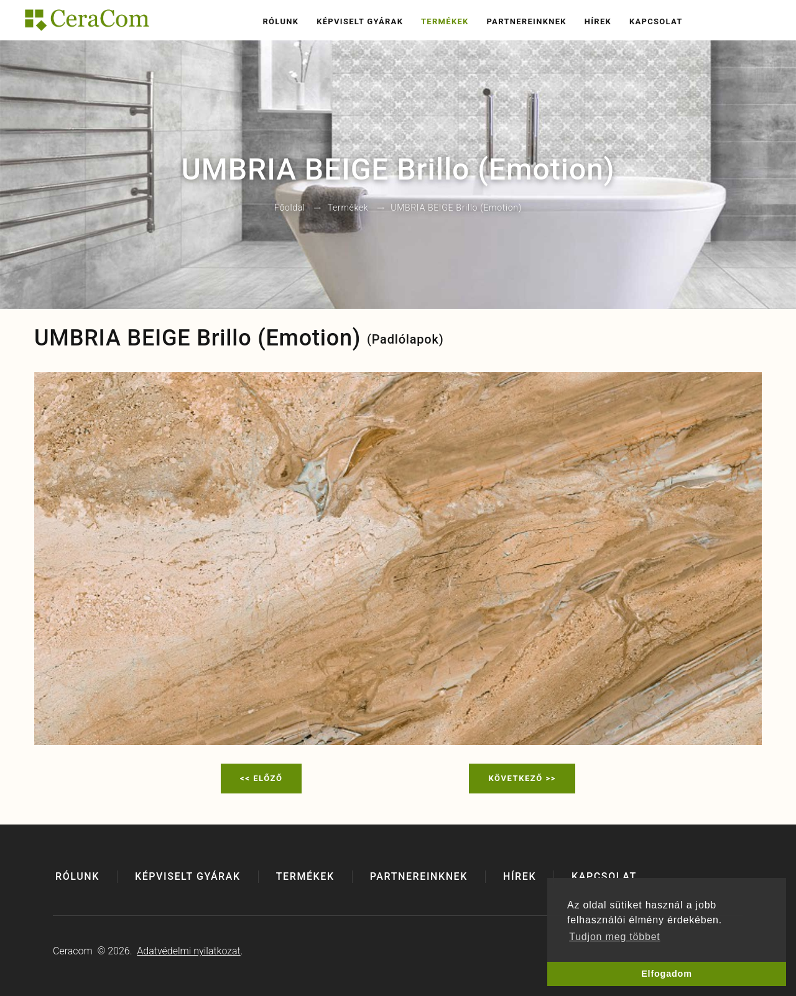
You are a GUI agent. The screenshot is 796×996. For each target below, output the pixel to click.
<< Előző (261, 778)
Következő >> (522, 778)
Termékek (445, 21)
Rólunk (280, 21)
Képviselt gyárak (360, 21)
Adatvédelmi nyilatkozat (188, 951)
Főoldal (289, 208)
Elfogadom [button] (666, 974)
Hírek (598, 21)
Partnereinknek (526, 21)
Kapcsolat (656, 21)
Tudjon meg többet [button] (614, 936)
